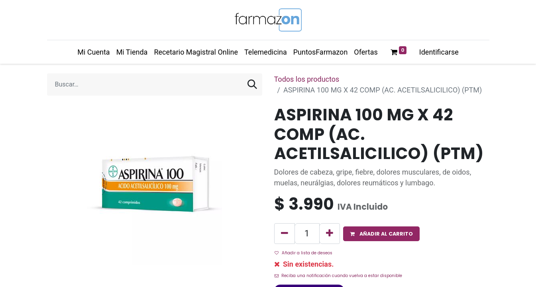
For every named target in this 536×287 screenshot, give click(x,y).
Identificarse (439, 52)
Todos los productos (307, 79)
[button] (381, 233)
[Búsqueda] (252, 84)
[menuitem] (93, 52)
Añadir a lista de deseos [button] (303, 253)
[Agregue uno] (329, 233)
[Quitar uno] (284, 233)
